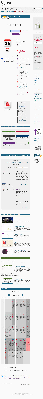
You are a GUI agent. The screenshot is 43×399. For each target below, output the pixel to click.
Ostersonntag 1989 (18, 218)
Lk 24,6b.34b (24, 207)
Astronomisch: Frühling (22, 117)
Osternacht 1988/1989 (18, 234)
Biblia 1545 (26, 6)
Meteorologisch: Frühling (22, 119)
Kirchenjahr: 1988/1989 (22, 106)
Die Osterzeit (36, 82)
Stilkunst (6, 3)
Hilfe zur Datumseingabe (38, 68)
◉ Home (2, 11)
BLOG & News (35, 6)
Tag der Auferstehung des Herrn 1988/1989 (15, 162)
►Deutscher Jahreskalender (9, 11)
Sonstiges (30, 6)
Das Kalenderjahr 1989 (37, 74)
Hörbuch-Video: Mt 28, (19, 266)
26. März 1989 (16, 31)
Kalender (22, 6)
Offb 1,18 (26, 181)
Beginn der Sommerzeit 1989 (20, 250)
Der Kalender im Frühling (38, 98)
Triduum (16, 242)
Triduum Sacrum (23, 67)
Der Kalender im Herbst (37, 104)
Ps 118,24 (24, 198)
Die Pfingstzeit (36, 84)
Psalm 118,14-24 (23, 184)
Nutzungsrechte (27, 396)
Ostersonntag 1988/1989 (19, 226)
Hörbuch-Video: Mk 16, (19, 279)
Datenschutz (21, 396)
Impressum (16, 396)
